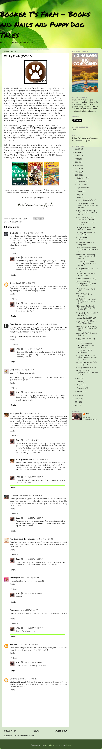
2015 (77, 399)
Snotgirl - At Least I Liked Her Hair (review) (86, 228)
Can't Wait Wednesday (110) (85, 290)
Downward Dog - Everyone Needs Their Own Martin (86, 284)
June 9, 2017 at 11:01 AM (44, 539)
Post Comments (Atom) (24, 736)
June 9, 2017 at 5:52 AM (25, 283)
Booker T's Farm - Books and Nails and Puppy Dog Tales (45, 24)
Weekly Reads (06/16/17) (86, 279)
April (79, 382)
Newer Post (10, 731)
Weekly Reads (16, 222)
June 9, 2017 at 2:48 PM (33, 440)
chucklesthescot (16, 233)
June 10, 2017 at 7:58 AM (28, 644)
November (81, 181)
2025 (77, 149)
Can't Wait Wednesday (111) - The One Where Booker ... (85, 257)
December (81, 178)
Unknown (13, 679)
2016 (77, 395)
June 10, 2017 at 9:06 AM (38, 459)
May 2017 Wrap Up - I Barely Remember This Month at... (86, 357)
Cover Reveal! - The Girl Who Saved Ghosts (86, 218)
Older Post (61, 731)
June (79, 197)
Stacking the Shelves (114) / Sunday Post (87, 314)
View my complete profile (90, 418)
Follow (75, 130)
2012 (77, 405)
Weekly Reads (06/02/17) (86, 367)
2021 (77, 162)
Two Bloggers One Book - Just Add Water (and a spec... (87, 250)
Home (36, 731)
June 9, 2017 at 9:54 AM (32, 495)
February (81, 388)
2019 (77, 169)
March (80, 385)
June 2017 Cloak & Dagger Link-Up (86, 334)
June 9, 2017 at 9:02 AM (33, 258)
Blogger (68, 745)
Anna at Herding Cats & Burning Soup (43, 128)
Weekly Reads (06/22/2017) (82, 239)
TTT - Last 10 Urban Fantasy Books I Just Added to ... (85, 345)
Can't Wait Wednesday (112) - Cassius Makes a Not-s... (86, 212)
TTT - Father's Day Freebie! (83, 295)
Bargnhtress (15, 578)
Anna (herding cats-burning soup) (24, 324)
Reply (12, 248)
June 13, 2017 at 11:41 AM (27, 679)
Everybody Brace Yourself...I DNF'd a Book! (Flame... (87, 373)
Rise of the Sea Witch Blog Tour (85, 244)
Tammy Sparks (16, 413)
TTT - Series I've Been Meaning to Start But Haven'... (86, 264)
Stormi (12, 283)
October (80, 184)
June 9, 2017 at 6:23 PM (30, 578)
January (80, 391)
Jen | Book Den (16, 495)
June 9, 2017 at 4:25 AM (33, 233)
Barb (18, 258)
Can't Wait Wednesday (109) (85, 339)
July (79, 194)
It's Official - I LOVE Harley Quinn (84, 351)
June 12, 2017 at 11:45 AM (33, 518)
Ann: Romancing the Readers (22, 539)
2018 (77, 172)
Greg (12, 370)
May (79, 378)
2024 (77, 152)
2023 (77, 156)
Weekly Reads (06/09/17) (86, 318)
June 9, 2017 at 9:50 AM (32, 413)
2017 (77, 175)
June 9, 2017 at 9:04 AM (33, 392)
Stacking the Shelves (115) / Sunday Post (86, 275)
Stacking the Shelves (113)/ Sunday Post (86, 363)
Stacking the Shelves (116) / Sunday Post (86, 233)
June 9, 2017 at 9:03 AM (33, 349)
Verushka (13, 644)
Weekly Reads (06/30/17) (86, 200)
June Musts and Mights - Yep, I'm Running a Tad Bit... (86, 328)
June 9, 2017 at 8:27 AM (24, 370)
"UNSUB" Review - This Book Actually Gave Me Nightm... (87, 205)
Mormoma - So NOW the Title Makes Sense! (86, 322)
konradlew (49, 745)
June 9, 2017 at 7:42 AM (48, 324)
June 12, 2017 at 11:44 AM (33, 477)
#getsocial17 (58, 613)
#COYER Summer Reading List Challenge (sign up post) (86, 301)
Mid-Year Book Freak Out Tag (87, 270)
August (80, 191)
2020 (77, 165)
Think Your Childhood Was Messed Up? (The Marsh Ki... (86, 308)
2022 (77, 159)
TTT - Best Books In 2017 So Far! (86, 223)
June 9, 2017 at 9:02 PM (29, 610)
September (81, 188)
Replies (15, 253)
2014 (77, 402)
